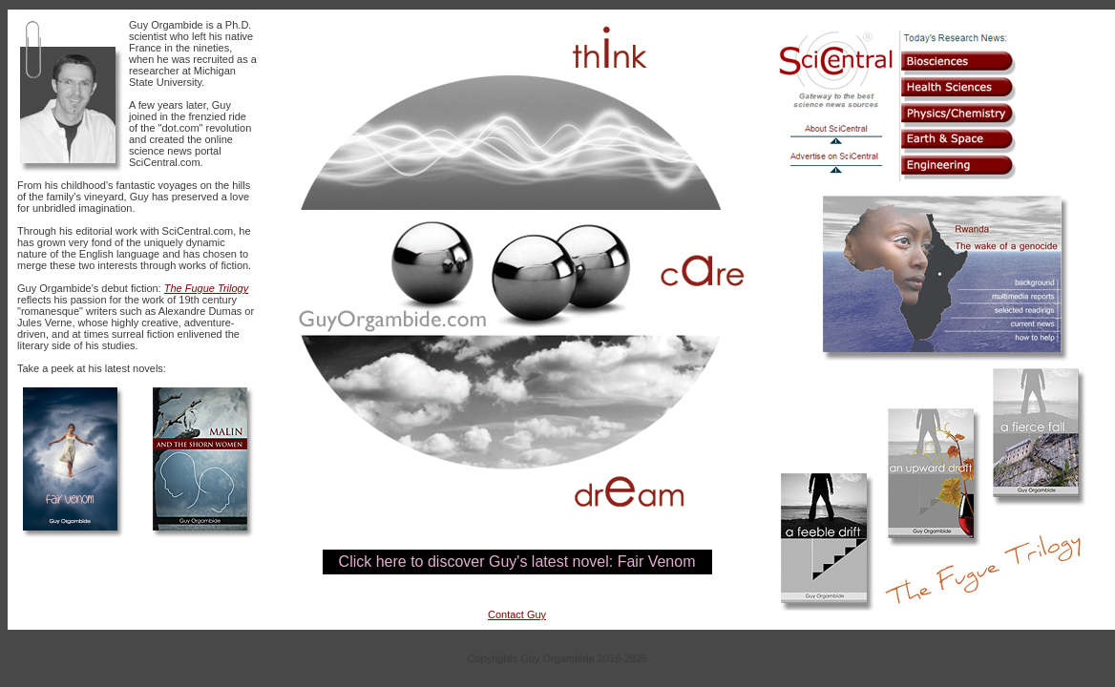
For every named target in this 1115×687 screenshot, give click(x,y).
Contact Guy (517, 614)
